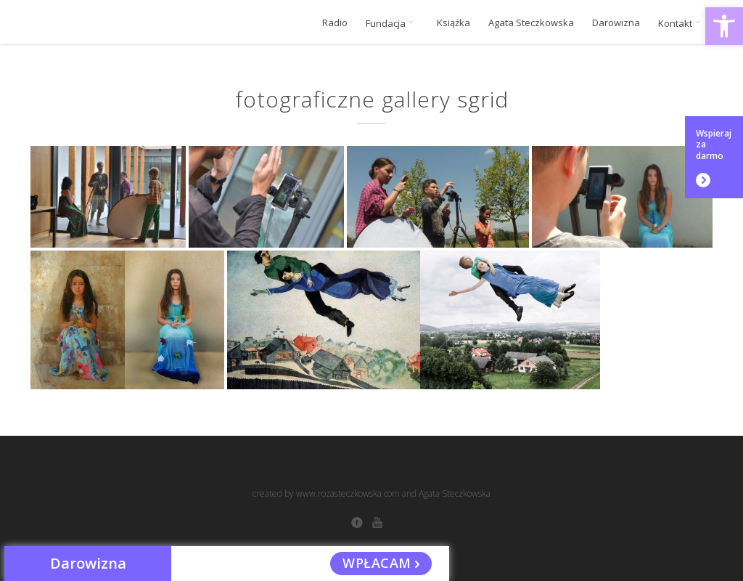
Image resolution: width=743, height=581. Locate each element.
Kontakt (681, 23)
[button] (724, 26)
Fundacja (392, 23)
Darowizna (616, 23)
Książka (453, 23)
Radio (335, 23)
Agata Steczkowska (531, 23)
